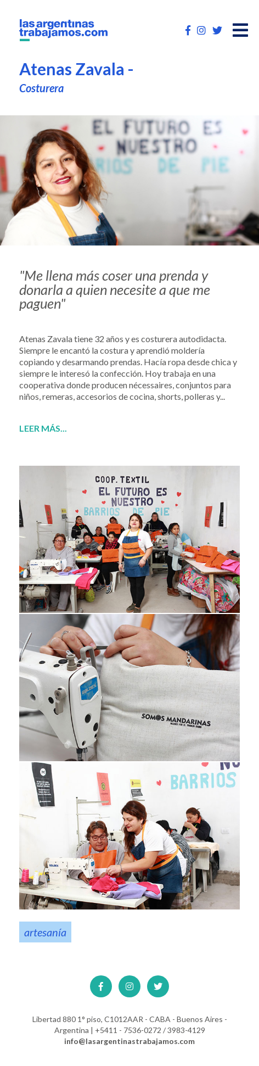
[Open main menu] (240, 30)
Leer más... (43, 428)
